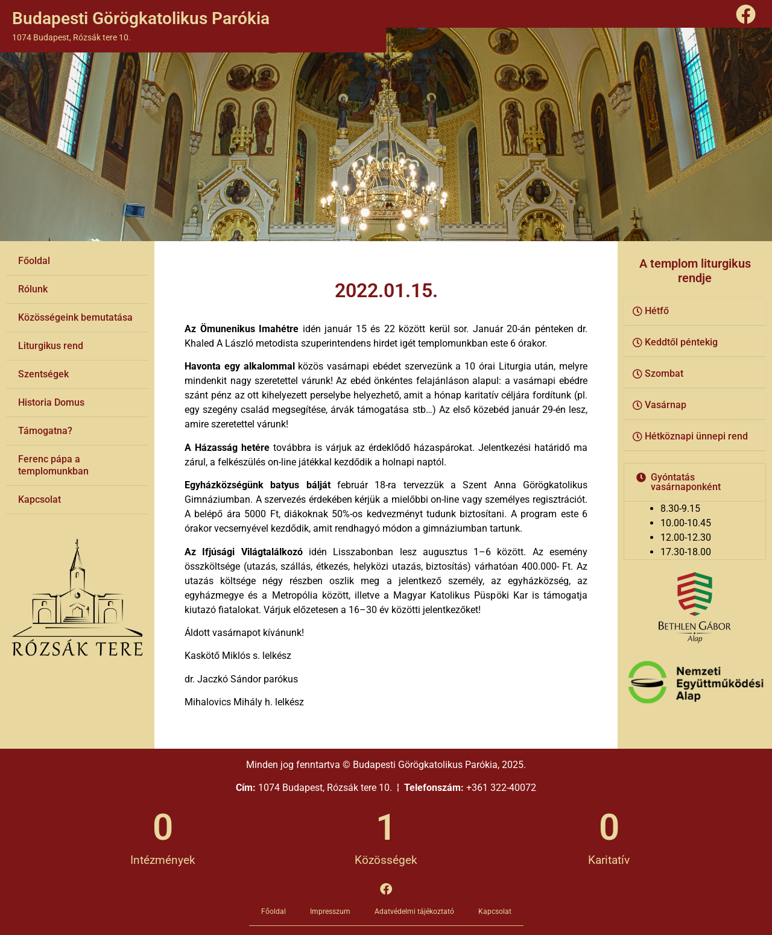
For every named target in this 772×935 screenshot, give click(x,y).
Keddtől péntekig (681, 342)
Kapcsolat (39, 499)
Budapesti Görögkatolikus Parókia (141, 18)
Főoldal (34, 260)
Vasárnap (665, 405)
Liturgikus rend (50, 345)
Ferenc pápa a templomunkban (53, 465)
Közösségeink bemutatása (75, 317)
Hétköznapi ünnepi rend (696, 436)
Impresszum (330, 911)
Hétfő (657, 310)
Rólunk (33, 289)
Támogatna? (45, 430)
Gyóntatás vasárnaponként (686, 482)
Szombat (664, 373)
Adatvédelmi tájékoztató (414, 911)
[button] (695, 311)
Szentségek (43, 374)
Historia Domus (51, 402)
